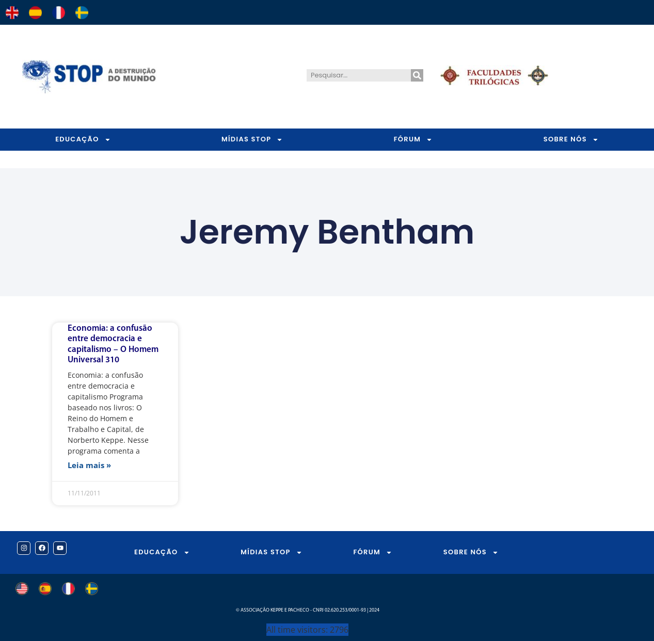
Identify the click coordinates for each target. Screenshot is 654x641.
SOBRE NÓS (471, 552)
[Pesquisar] (417, 75)
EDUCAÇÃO (83, 139)
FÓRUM (413, 139)
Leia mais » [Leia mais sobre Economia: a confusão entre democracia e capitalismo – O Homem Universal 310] (89, 465)
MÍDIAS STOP (252, 139)
